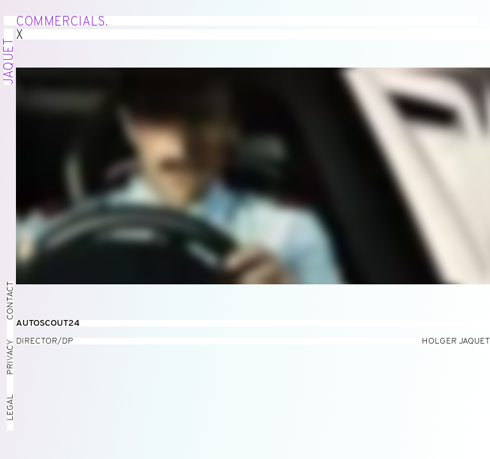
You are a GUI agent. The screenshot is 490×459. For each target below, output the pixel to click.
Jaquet (9, 61)
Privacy (10, 357)
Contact (10, 300)
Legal (10, 407)
